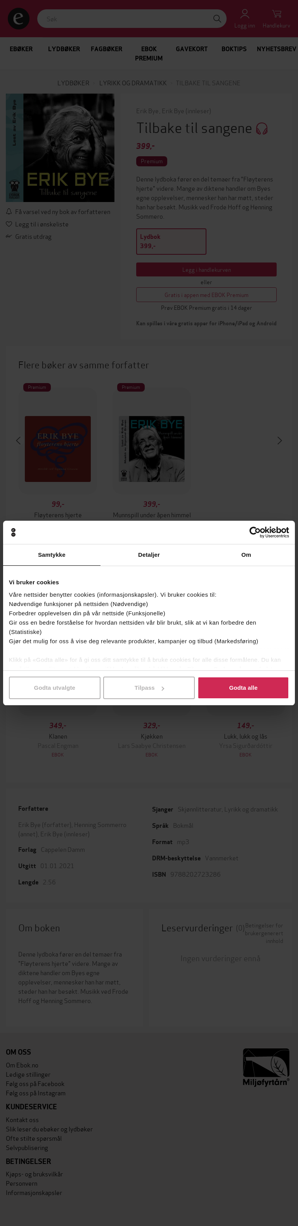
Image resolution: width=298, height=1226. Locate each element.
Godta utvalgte (54, 687)
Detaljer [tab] (149, 554)
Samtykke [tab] (52, 554)
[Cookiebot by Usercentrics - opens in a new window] (255, 532)
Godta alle (243, 687)
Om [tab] (246, 554)
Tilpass (149, 687)
